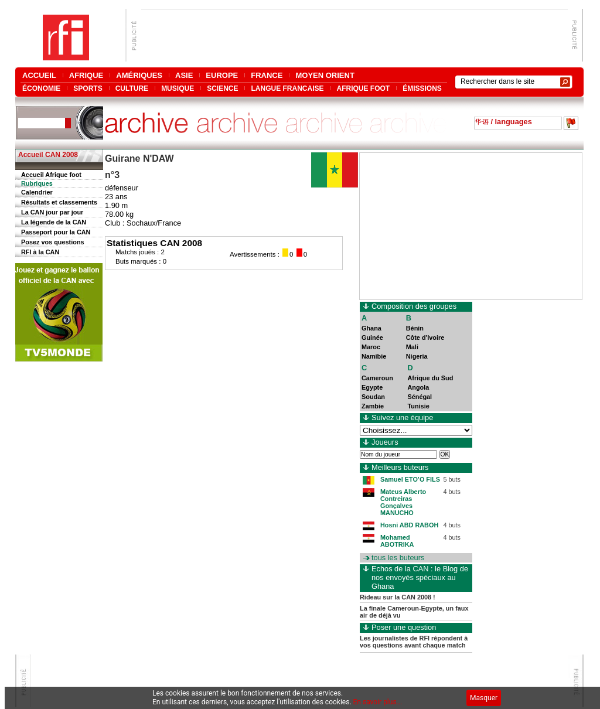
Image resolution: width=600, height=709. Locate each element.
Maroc (371, 346)
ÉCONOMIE (41, 88)
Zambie (373, 406)
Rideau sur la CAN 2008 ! (397, 597)
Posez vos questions (52, 242)
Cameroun (377, 377)
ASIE (184, 75)
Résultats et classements (59, 202)
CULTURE (131, 88)
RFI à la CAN (40, 251)
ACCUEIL (39, 75)
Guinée (372, 337)
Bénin (415, 328)
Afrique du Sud (430, 377)
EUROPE (222, 75)
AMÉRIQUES (139, 75)
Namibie (374, 356)
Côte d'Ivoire (425, 337)
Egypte (372, 387)
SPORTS (87, 88)
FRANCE (266, 75)
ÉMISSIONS (422, 88)
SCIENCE (222, 88)
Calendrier (37, 192)
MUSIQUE (177, 88)
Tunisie (418, 406)
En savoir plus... (378, 702)
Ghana (371, 328)
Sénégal (419, 396)
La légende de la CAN (53, 222)
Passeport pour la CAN (55, 232)
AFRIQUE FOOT (363, 88)
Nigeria (417, 356)
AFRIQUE (86, 75)
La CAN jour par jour (52, 212)
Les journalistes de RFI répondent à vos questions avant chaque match (414, 642)
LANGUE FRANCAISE (287, 88)
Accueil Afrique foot (51, 174)
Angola (418, 387)
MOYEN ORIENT (324, 75)
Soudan (373, 396)
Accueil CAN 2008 (48, 155)
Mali (412, 346)
